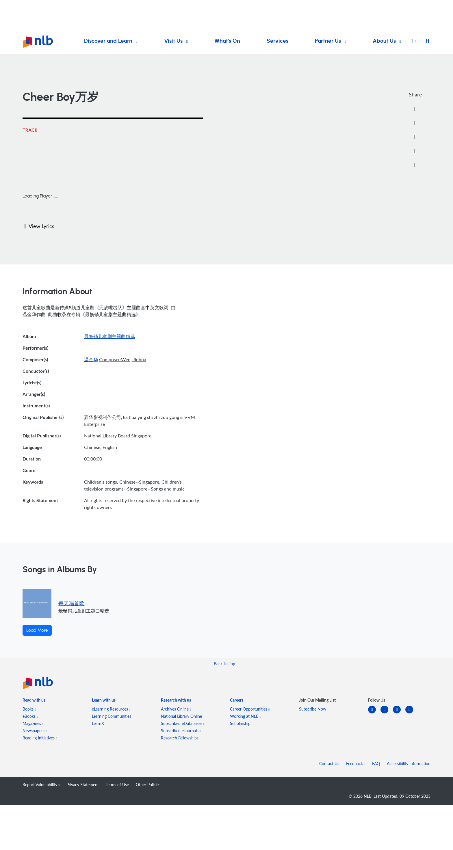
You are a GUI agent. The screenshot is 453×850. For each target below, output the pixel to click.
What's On (227, 41)
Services (277, 41)
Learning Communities (111, 716)
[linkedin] (374, 713)
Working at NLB (245, 716)
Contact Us (329, 763)
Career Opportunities (250, 709)
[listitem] (34, 701)
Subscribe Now (312, 709)
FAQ (376, 763)
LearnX (98, 723)
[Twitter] (415, 123)
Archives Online (176, 709)
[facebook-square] (386, 713)
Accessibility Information (408, 763)
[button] (414, 41)
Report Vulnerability (41, 784)
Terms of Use (117, 784)
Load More (37, 630)
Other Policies (148, 784)
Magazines (33, 723)
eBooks (30, 716)
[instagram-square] (399, 713)
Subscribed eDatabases (183, 723)
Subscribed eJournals (181, 730)
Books (29, 709)
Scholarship (240, 723)
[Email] (415, 137)
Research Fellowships (179, 738)
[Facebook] (415, 109)
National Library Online (181, 716)
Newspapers (35, 730)
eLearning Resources (111, 709)
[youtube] (411, 713)
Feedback (355, 763)
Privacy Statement (82, 784)
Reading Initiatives (40, 738)
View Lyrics (39, 226)
